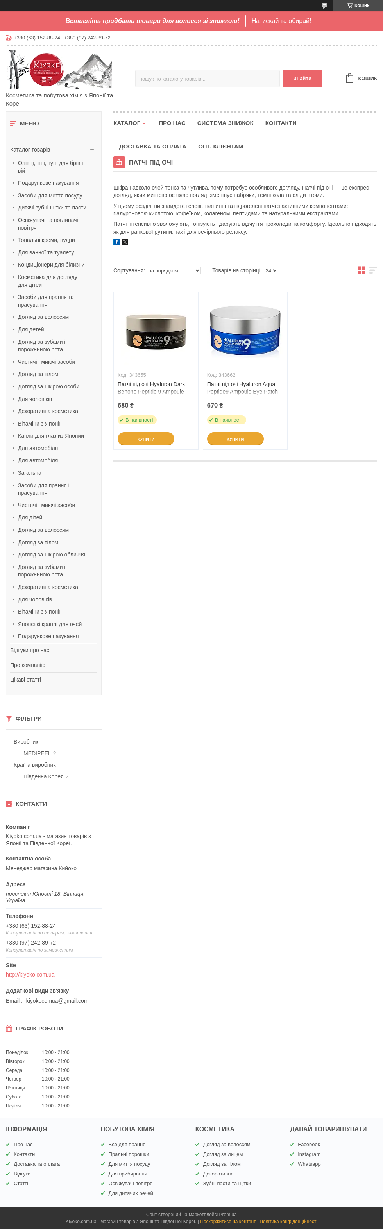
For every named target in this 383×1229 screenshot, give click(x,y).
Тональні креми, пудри (46, 240)
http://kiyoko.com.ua (30, 974)
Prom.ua (228, 1214)
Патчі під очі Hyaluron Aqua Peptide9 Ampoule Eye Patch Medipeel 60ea (242, 391)
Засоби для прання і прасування (44, 489)
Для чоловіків (35, 399)
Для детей (31, 329)
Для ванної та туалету (46, 252)
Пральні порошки (129, 1154)
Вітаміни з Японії (39, 423)
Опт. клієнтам (220, 146)
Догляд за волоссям (43, 317)
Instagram (309, 1154)
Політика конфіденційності (288, 1221)
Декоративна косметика (48, 411)
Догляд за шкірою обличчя (51, 554)
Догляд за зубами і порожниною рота (41, 346)
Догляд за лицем (223, 1154)
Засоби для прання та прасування (46, 301)
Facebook (309, 1144)
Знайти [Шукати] (302, 78)
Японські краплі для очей (50, 624)
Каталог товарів (30, 150)
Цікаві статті (25, 679)
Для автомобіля (38, 448)
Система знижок (225, 123)
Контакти (281, 123)
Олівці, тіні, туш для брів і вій (50, 167)
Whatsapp (309, 1164)
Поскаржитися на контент (228, 1221)
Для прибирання (128, 1174)
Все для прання (127, 1144)
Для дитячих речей (131, 1193)
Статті (21, 1183)
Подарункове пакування (48, 183)
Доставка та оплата (152, 146)
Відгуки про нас (29, 650)
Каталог (126, 123)
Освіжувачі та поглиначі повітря (48, 224)
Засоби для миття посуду (50, 195)
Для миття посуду (129, 1164)
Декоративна (218, 1174)
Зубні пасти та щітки (227, 1183)
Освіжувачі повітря (131, 1183)
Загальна (29, 473)
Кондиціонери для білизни (51, 264)
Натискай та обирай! (281, 21)
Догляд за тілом (38, 374)
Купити (145, 439)
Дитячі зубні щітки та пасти (52, 207)
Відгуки (22, 1174)
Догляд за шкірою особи (48, 386)
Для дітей (30, 517)
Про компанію (27, 665)
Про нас (172, 123)
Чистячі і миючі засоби (46, 362)
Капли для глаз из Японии (51, 436)
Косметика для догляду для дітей (47, 281)
